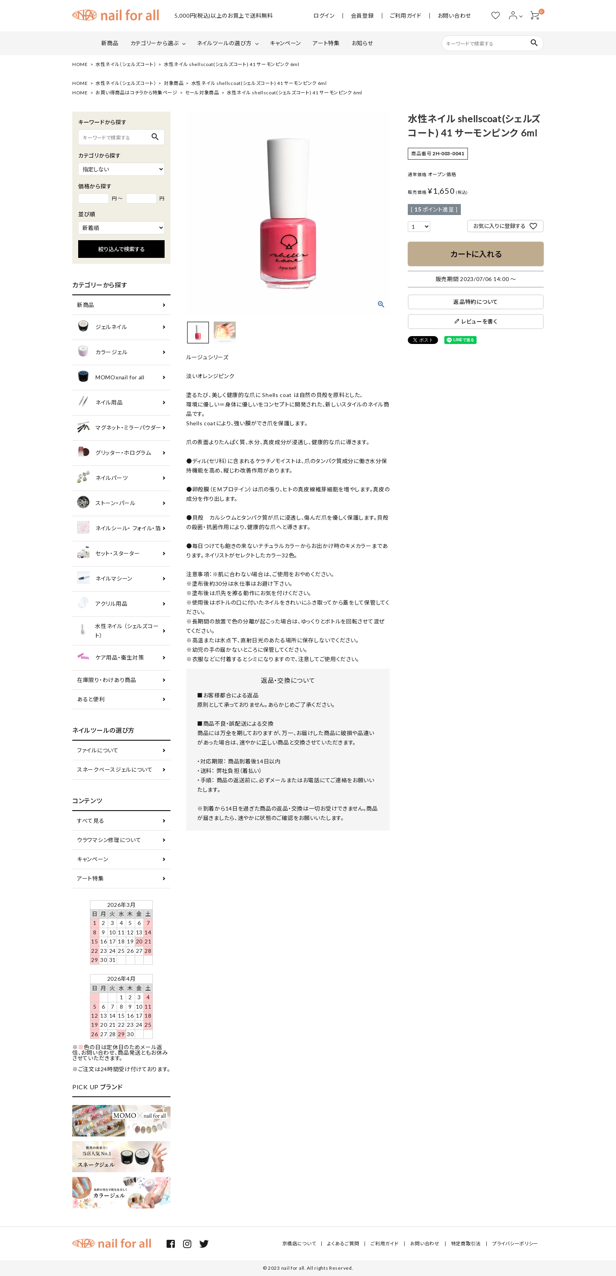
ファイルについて (98, 750)
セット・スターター (108, 553)
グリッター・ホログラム (114, 453)
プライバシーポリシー (515, 1244)
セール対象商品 (202, 93)
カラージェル (102, 352)
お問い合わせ (454, 15)
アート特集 (326, 43)
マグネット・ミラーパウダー (119, 428)
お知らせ (362, 43)
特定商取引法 (466, 1244)
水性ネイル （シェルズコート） (118, 631)
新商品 (110, 43)
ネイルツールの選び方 (224, 43)
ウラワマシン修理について (109, 840)
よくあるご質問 (343, 1244)
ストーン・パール (106, 503)
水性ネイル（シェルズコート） (125, 64)
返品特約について (475, 301)
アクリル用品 (102, 604)
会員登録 (362, 15)
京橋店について (299, 1244)
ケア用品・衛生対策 (110, 658)
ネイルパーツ (102, 478)
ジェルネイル (102, 327)
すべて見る (90, 820)
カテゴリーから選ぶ (154, 43)
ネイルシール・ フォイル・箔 (119, 528)
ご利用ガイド (406, 15)
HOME (80, 64)
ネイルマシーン (104, 579)
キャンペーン (285, 43)
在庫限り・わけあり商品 (106, 680)
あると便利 (91, 699)
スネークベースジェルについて (115, 769)
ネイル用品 (100, 402)
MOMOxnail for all (111, 377)
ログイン (324, 15)
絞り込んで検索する (121, 249)
